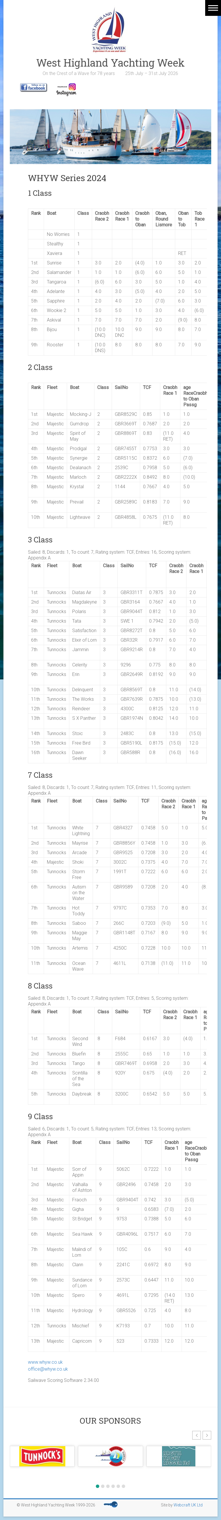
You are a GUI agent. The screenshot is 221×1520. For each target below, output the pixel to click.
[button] (196, 1435)
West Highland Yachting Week (110, 62)
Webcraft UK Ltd (188, 1505)
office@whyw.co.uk (48, 1369)
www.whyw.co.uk (45, 1362)
